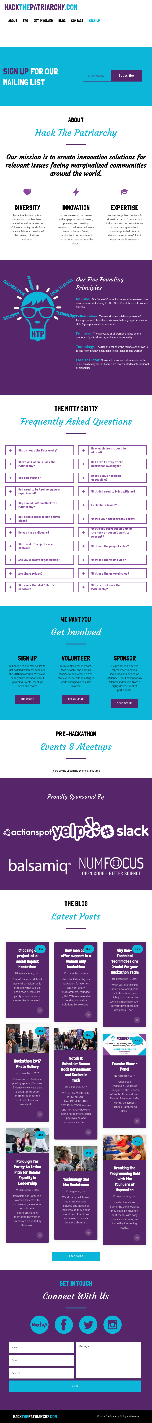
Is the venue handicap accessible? (106, 478)
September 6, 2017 (29, 1190)
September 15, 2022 (126, 979)
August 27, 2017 (77, 1191)
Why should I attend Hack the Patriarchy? (37, 505)
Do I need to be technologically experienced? (39, 491)
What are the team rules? (108, 560)
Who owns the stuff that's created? (36, 587)
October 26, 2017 (78, 1087)
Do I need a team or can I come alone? (39, 519)
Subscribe (126, 75)
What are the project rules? (110, 546)
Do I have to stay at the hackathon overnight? (107, 464)
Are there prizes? (30, 573)
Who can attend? (29, 478)
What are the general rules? (110, 573)
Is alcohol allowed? (104, 505)
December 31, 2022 (29, 973)
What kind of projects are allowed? (35, 546)
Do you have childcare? (33, 532)
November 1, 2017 (29, 1073)
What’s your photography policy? (113, 519)
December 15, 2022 (78, 973)
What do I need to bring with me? (113, 491)
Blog (40, 949)
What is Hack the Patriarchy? (38, 450)
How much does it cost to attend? (108, 450)
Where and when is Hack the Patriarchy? (36, 464)
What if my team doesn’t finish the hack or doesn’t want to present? (112, 532)
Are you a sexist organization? (39, 560)
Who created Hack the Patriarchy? (106, 587)
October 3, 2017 (126, 1075)
